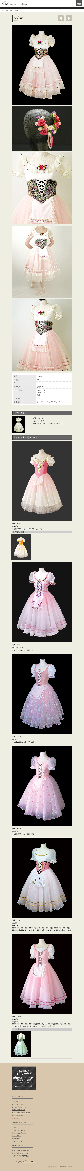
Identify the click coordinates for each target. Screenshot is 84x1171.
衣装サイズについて (18, 1110)
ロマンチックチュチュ (19, 1133)
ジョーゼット (16, 1138)
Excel (29, 1150)
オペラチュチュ (17, 1141)
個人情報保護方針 (17, 1115)
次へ (69, 18)
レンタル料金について (19, 1107)
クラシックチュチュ (18, 1130)
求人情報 (15, 1118)
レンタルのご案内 (17, 1104)
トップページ (16, 1101)
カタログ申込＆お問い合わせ (21, 1113)
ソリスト (9, 10)
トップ (4, 10)
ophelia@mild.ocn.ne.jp (25, 1086)
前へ (61, 18)
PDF (24, 1150)
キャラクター (16, 1136)
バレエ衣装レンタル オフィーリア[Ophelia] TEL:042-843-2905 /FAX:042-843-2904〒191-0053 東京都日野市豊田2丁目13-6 (25, 1075)
